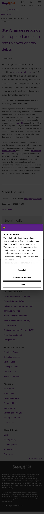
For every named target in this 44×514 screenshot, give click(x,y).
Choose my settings (22, 277)
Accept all (22, 270)
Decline (22, 284)
